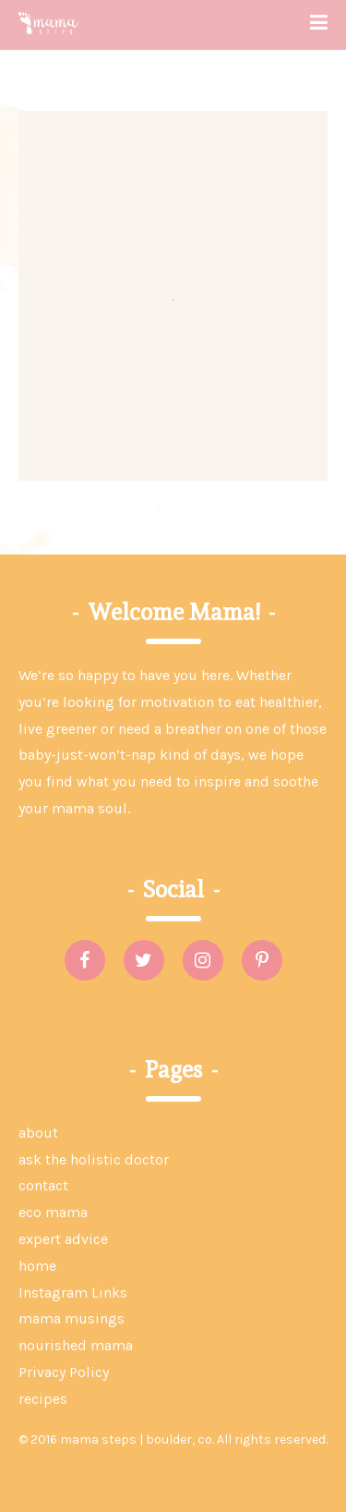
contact (43, 1185)
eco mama (53, 1212)
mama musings (71, 1318)
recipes (42, 1399)
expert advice (63, 1239)
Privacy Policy (63, 1372)
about (38, 1132)
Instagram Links (72, 1292)
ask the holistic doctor (93, 1159)
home (37, 1265)
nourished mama (75, 1345)
